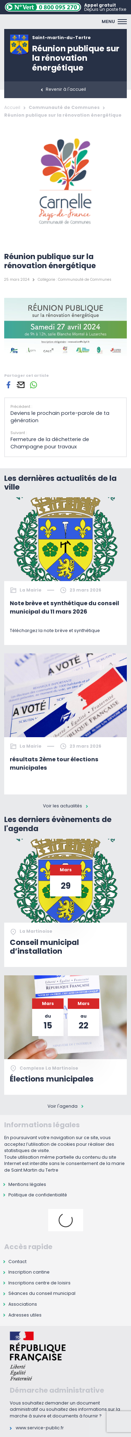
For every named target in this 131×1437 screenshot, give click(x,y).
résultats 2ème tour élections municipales (54, 763)
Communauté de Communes (64, 107)
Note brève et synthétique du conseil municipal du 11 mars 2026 (64, 607)
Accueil (12, 107)
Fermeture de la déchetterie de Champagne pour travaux (49, 443)
